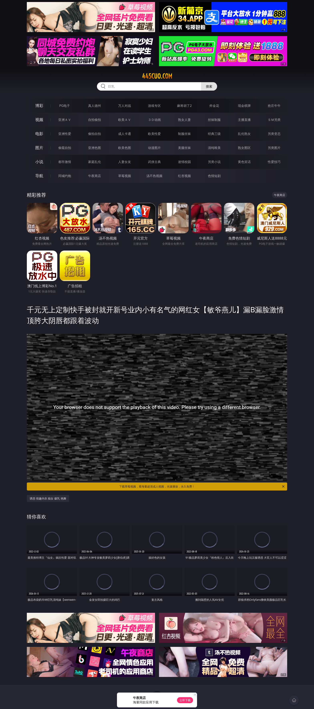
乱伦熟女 (244, 133)
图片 (39, 147)
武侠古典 (154, 162)
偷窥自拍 (64, 148)
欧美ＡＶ (124, 119)
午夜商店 (94, 176)
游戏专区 (154, 105)
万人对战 (124, 105)
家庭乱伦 (94, 162)
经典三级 (214, 133)
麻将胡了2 (184, 105)
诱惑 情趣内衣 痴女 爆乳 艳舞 (48, 498)
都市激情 (64, 162)
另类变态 (274, 133)
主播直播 (244, 119)
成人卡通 (124, 133)
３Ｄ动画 (154, 119)
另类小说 (214, 162)
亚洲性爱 (64, 133)
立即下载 (185, 700)
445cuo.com (157, 76)
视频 (39, 119)
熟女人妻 (184, 119)
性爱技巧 (274, 162)
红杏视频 (184, 176)
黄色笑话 (244, 162)
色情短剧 (214, 176)
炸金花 (214, 105)
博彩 (39, 105)
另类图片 (274, 148)
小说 (39, 161)
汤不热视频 (154, 176)
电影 (39, 133)
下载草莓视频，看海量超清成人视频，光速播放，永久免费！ (202, 486)
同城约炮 (64, 176)
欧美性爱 (154, 133)
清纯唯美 (214, 148)
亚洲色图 (94, 148)
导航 (39, 175)
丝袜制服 (214, 119)
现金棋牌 (244, 105)
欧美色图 (124, 148)
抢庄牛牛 (274, 105)
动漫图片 (154, 148)
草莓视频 (124, 176)
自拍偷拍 (94, 119)
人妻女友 (124, 162)
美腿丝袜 (184, 148)
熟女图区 (244, 148)
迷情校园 (184, 162)
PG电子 (64, 105)
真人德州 (94, 105)
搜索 (209, 86)
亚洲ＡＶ (64, 119)
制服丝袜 (184, 133)
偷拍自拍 (94, 133)
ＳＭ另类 (274, 119)
